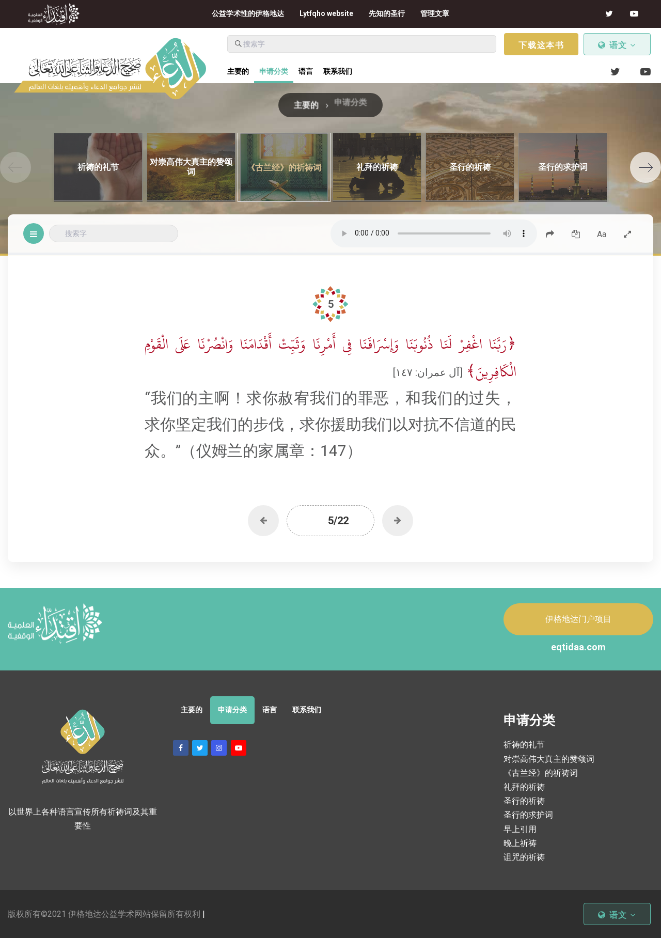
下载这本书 (541, 45)
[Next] (645, 167)
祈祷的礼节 (524, 744)
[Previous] (15, 167)
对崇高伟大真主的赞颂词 (548, 759)
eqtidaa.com (578, 647)
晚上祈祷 (520, 843)
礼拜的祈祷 (524, 787)
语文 (617, 45)
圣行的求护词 (528, 815)
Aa (601, 234)
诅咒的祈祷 (524, 857)
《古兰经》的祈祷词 (540, 773)
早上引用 (520, 829)
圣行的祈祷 (524, 801)
